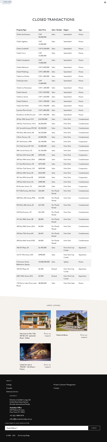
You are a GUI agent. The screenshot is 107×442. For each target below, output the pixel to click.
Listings (9, 384)
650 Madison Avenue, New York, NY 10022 (17, 411)
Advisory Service (12, 391)
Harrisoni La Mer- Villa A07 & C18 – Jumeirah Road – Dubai (28, 335)
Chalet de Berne (62, 335)
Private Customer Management (64, 384)
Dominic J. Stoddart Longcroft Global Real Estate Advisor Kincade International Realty (20, 402)
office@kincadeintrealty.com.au (21, 419)
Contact (56, 388)
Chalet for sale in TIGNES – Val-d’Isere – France (28, 367)
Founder (9, 388)
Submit (94, 428)
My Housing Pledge (24, 435)
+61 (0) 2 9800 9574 (17, 415)
